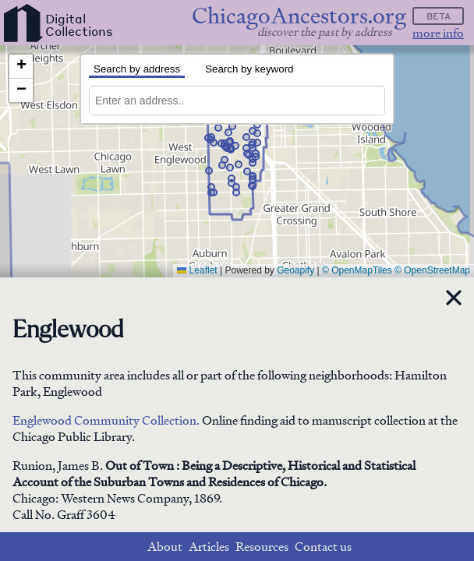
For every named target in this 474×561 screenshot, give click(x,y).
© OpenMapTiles (357, 270)
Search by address (137, 69)
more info (438, 33)
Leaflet (197, 270)
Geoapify (295, 270)
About (164, 546)
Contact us (323, 546)
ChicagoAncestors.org (299, 16)
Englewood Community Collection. (106, 420)
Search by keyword (249, 69)
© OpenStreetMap (432, 270)
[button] (231, 149)
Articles (209, 546)
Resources (261, 546)
